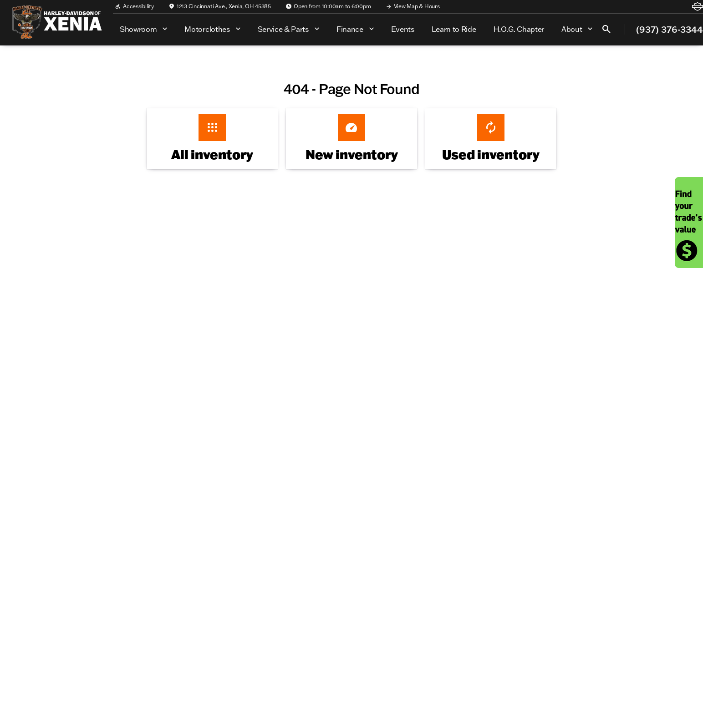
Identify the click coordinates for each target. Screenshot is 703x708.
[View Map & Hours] (413, 6)
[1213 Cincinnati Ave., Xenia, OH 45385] (220, 6)
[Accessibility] (134, 6)
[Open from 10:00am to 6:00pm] (328, 6)
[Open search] (606, 29)
